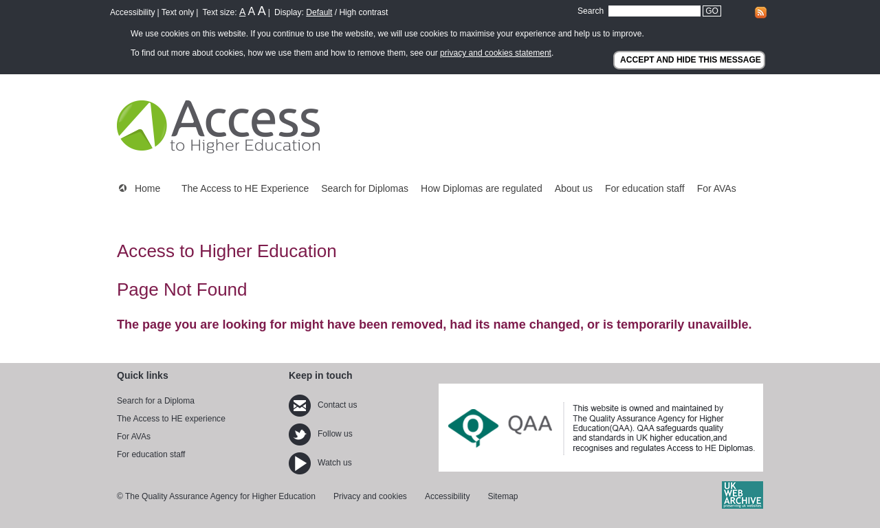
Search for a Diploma (156, 401)
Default (319, 12)
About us (574, 188)
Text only (178, 12)
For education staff (645, 188)
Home (147, 188)
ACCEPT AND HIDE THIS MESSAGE (690, 60)
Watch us (320, 463)
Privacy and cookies (370, 496)
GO (711, 11)
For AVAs (716, 188)
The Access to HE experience (171, 419)
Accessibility (132, 12)
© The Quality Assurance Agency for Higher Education (216, 496)
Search (591, 11)
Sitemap (502, 496)
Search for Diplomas (364, 188)
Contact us (323, 405)
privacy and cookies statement (495, 53)
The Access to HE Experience (245, 188)
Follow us (321, 434)
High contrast (363, 12)
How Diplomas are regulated (481, 188)
